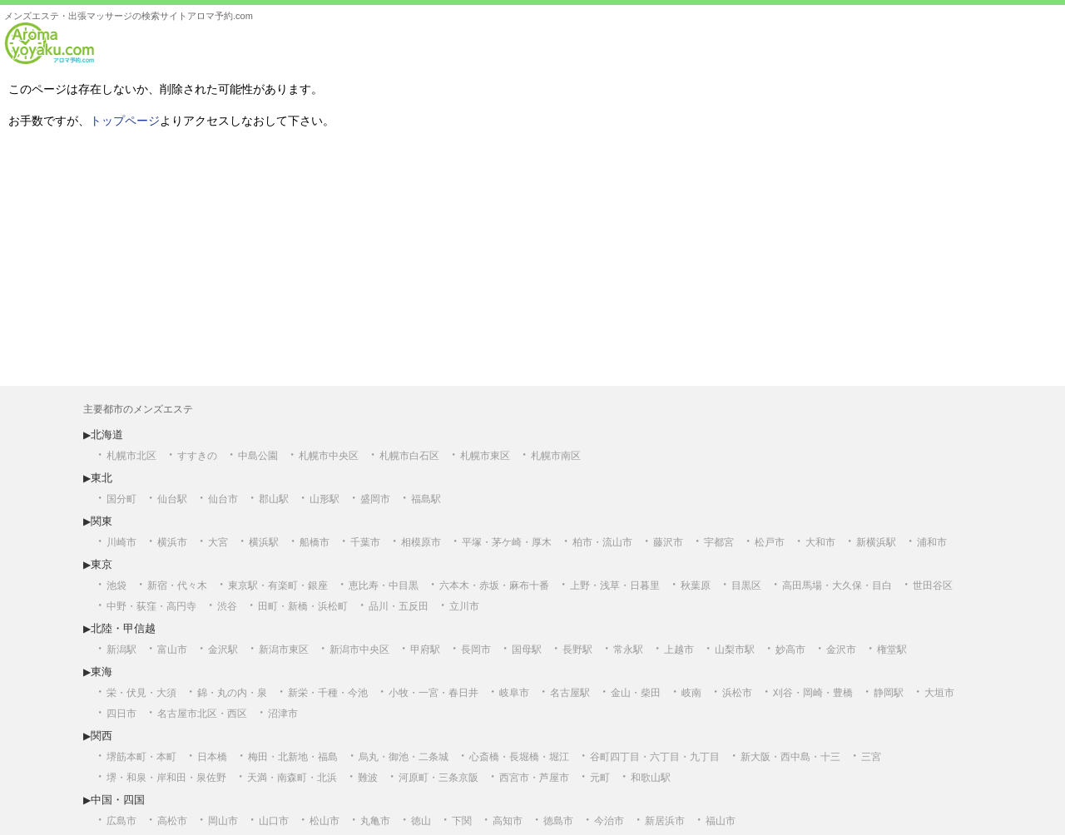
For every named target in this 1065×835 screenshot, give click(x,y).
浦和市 (932, 542)
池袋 (116, 585)
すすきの (197, 456)
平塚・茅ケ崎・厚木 (507, 542)
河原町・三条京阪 (438, 777)
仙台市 (223, 499)
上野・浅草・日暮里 (615, 585)
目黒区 (746, 585)
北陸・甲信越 (123, 628)
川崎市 (121, 542)
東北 (101, 478)
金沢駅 (223, 649)
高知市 (508, 821)
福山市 (721, 821)
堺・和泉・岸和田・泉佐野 (166, 777)
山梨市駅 (735, 649)
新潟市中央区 (359, 649)
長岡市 (476, 649)
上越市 (679, 649)
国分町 (121, 499)
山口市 (274, 821)
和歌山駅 (651, 777)
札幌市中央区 (329, 456)
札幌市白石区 (409, 456)
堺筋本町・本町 (141, 757)
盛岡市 (375, 499)
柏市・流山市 (602, 542)
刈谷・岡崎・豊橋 (813, 693)
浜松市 (737, 693)
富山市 (172, 649)
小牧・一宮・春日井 (433, 693)
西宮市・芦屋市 (534, 777)
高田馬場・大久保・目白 (837, 585)
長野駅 (577, 649)
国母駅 (527, 649)
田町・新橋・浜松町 (303, 606)
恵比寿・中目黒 (384, 585)
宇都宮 (719, 542)
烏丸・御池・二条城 (403, 757)
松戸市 (770, 542)
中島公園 (258, 456)
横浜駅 (264, 542)
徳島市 (558, 821)
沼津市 (283, 713)
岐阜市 (514, 693)
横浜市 (172, 542)
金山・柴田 (636, 693)
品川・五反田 (398, 606)
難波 (368, 777)
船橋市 (314, 542)
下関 (462, 821)
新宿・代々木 (177, 585)
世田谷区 (933, 585)
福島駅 (426, 499)
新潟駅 (121, 649)
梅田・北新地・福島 (293, 757)
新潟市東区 (284, 649)
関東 (101, 521)
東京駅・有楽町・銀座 (278, 585)
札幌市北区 (131, 456)
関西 (101, 735)
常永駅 (628, 649)
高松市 (172, 821)
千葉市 (365, 542)
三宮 (871, 757)
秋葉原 (696, 585)
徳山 (421, 821)
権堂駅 (892, 649)
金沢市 (841, 649)
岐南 (691, 693)
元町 (600, 777)
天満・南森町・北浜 (292, 777)
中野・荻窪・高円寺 (151, 606)
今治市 (609, 821)
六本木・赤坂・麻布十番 (494, 585)
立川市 (464, 606)
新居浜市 (665, 821)
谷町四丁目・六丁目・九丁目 (655, 757)
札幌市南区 (556, 456)
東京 (101, 564)
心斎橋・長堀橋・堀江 (519, 757)
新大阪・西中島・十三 (790, 757)
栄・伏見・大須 (141, 693)
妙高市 (790, 649)
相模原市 (421, 542)
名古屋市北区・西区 (202, 713)
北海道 (107, 434)
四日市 (121, 713)
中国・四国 (118, 799)
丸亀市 (375, 821)
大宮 (218, 542)
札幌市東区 (485, 456)
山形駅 (324, 499)
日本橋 (212, 757)
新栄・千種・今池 (328, 693)
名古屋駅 (570, 693)
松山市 (324, 821)
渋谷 (227, 606)
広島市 (121, 821)
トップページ (125, 120)
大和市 (820, 542)
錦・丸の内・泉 (232, 693)
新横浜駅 (876, 542)
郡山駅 (274, 499)
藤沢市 (668, 542)
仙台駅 (172, 499)
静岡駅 (889, 693)
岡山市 (223, 821)
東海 (101, 671)
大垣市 (939, 693)
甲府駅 (425, 649)
